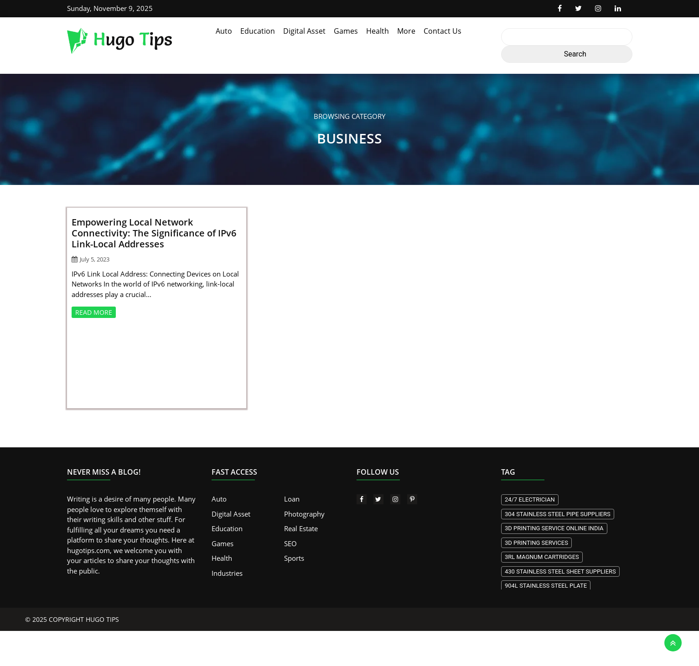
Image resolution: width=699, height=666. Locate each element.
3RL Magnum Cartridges (542, 556)
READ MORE (93, 312)
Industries (227, 573)
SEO (290, 543)
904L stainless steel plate (546, 585)
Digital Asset (304, 31)
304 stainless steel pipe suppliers (558, 514)
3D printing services (536, 542)
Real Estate (301, 528)
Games (346, 31)
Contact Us (442, 31)
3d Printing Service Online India (554, 528)
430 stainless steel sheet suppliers (560, 571)
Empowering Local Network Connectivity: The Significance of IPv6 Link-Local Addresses (154, 233)
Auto (224, 31)
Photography (304, 513)
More (406, 31)
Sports (294, 558)
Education (257, 31)
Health (377, 31)
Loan (292, 498)
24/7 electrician (530, 499)
